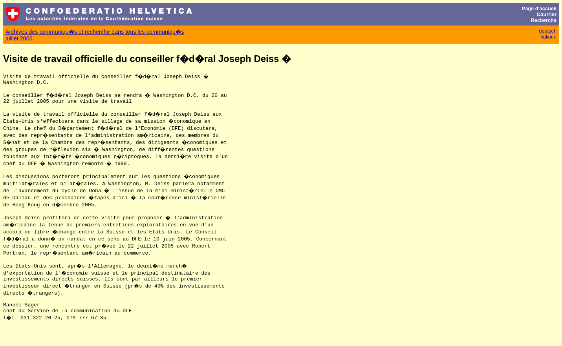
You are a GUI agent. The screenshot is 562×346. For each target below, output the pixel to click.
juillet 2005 (19, 38)
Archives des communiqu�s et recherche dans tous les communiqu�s (94, 32)
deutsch (548, 31)
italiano (548, 37)
